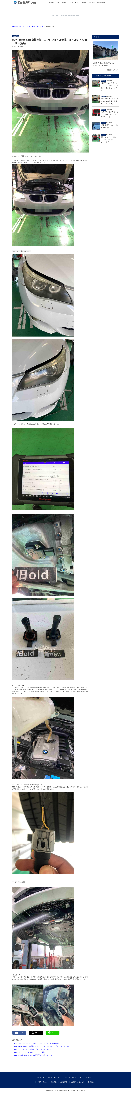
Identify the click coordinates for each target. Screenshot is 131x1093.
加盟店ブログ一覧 (61, 2)
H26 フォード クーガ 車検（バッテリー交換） (30, 1052)
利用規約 (91, 1082)
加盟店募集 (92, 2)
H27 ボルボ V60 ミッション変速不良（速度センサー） (33, 1055)
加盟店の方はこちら (77, 1082)
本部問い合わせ (101, 2)
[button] (36, 1033)
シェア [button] (19, 1032)
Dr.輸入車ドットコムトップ (21, 27)
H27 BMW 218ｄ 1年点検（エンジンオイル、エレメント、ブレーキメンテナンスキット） (44, 1046)
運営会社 (84, 2)
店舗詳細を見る (112, 70)
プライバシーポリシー (87, 1077)
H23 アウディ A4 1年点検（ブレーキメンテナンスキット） (34, 1049)
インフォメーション (74, 2)
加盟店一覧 (51, 2)
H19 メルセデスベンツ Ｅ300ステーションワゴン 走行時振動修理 (36, 1043)
